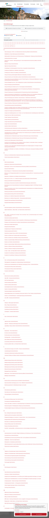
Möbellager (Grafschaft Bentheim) (10, 375)
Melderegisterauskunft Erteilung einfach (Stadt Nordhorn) (14, 364)
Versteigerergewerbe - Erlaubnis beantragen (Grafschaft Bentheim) (15, 480)
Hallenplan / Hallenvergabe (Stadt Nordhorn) (12, 302)
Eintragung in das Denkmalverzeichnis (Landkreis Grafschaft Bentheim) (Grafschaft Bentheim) (19, 222)
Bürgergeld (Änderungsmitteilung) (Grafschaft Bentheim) (13, 200)
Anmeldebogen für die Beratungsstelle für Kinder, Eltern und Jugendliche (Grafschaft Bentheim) (20, 68)
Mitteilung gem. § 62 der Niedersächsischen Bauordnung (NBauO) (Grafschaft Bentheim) (19, 373)
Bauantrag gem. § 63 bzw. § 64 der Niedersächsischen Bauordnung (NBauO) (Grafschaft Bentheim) (20, 166)
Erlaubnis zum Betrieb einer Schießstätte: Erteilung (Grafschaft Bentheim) (16, 237)
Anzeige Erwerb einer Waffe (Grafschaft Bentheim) (13, 115)
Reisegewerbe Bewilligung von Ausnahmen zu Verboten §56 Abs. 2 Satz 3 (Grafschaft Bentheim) (20, 417)
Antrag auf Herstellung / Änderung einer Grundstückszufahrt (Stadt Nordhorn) (17, 103)
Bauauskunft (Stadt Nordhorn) (9, 168)
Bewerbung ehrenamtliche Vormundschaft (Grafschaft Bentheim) (15, 191)
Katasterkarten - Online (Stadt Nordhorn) (11, 330)
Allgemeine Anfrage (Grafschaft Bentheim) (11, 63)
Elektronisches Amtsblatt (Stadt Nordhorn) (11, 224)
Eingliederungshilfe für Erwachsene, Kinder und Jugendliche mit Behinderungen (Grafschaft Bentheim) (21, 220)
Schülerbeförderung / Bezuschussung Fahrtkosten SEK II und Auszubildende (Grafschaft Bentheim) (20, 437)
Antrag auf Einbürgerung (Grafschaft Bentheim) (12, 84)
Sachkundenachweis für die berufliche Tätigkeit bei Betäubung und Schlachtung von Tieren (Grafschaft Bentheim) (23, 433)
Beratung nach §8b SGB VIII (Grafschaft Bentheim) (13, 180)
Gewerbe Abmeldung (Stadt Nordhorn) (11, 282)
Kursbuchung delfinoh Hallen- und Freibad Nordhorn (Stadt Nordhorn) (16, 343)
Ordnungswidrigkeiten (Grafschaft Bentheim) (12, 394)
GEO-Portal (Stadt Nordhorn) (9, 280)
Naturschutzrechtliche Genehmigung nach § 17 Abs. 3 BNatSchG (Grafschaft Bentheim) (18, 382)
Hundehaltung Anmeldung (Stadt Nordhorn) (11, 309)
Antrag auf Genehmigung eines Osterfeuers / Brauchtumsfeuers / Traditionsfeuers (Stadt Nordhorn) (20, 97)
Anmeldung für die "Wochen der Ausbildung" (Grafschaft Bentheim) (15, 72)
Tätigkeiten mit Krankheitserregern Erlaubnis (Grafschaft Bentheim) (15, 451)
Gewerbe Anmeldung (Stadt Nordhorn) (11, 284)
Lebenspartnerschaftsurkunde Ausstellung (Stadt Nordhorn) (14, 353)
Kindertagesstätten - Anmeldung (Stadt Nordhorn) (12, 337)
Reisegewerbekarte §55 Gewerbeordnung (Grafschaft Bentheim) (15, 419)
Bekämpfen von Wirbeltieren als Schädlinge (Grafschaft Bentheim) (15, 176)
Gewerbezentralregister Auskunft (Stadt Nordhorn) (13, 291)
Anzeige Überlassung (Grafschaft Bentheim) (12, 119)
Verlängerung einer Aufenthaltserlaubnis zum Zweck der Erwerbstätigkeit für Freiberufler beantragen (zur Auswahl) (23, 478)
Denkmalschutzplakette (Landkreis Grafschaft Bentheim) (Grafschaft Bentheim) (17, 207)
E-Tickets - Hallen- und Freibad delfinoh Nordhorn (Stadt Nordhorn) (15, 250)
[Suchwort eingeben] (14, 38)
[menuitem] (15, 5)
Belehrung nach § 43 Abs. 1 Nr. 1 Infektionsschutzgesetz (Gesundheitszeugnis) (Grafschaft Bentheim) (21, 178)
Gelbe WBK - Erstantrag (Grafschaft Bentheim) (12, 278)
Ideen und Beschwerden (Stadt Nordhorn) (11, 316)
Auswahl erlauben (23, 514)
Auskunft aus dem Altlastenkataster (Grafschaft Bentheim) (14, 140)
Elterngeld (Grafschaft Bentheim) (10, 226)
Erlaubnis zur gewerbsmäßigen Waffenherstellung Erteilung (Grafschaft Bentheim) (18, 244)
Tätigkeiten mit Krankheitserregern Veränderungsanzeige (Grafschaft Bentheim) (17, 453)
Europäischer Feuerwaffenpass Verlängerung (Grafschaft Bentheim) (15, 255)
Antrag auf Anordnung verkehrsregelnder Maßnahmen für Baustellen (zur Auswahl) (18, 74)
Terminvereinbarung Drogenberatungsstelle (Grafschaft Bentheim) (15, 455)
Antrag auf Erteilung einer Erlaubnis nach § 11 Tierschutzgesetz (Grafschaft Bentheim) (18, 86)
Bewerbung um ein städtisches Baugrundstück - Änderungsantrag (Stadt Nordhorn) (18, 198)
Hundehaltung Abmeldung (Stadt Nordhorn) (11, 307)
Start (4, 20)
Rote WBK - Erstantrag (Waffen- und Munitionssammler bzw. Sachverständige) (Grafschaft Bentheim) (21, 428)
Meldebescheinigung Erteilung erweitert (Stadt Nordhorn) (14, 362)
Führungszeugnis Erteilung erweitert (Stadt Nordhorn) (13, 268)
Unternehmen (19, 35)
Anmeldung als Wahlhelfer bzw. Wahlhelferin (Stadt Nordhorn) (14, 70)
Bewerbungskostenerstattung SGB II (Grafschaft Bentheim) (14, 193)
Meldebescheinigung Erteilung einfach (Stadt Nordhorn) (13, 360)
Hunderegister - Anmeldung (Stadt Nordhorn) (12, 311)
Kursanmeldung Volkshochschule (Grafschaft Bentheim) (13, 341)
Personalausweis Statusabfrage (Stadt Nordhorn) (12, 401)
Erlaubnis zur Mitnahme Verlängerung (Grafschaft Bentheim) (14, 248)
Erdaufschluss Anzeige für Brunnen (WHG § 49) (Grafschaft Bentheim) (16, 233)
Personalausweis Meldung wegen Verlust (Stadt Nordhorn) (14, 399)
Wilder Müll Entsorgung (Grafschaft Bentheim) (12, 503)
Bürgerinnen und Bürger (9, 35)
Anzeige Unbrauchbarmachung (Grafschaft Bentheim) (13, 121)
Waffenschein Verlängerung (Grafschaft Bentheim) (13, 494)
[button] (41, 5)
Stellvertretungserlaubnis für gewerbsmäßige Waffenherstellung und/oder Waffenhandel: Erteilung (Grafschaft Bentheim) (24, 444)
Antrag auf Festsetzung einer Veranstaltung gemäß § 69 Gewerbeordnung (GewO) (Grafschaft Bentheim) (21, 92)
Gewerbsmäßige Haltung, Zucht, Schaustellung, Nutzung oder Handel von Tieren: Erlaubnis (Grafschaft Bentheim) (23, 293)
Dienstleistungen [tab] (24, 31)
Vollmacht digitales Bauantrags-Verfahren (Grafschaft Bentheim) (15, 485)
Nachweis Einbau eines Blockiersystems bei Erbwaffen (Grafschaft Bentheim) (17, 380)
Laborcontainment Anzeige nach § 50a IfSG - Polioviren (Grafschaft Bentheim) (17, 348)
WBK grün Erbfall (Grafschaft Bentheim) (11, 496)
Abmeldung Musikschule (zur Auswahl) (11, 58)
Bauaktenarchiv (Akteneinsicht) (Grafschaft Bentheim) (13, 164)
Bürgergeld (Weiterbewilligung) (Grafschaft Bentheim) (13, 202)
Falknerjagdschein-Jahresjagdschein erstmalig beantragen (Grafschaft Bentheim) (17, 262)
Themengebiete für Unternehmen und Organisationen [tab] (34, 28)
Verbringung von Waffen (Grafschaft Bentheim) (12, 474)
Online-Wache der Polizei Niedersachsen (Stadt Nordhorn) (14, 392)
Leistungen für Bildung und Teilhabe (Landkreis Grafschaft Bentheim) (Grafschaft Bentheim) (19, 355)
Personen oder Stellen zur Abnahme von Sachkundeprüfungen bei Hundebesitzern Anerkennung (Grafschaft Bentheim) (23, 403)
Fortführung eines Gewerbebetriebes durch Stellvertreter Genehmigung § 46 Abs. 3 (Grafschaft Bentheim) (21, 264)
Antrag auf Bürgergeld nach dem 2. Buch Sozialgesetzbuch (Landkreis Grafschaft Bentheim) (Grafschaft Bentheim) (23, 82)
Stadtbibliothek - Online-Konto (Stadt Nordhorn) (12, 439)
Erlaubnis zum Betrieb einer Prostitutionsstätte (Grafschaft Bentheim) (15, 235)
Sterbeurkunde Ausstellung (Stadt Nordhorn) (12, 446)
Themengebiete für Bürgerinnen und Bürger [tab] (13, 28)
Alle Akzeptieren (39, 514)
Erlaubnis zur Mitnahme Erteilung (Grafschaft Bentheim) (13, 246)
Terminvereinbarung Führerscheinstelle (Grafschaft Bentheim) (14, 457)
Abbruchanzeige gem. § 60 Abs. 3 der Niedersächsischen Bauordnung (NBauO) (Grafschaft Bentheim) (21, 51)
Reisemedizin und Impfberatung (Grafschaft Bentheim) (13, 421)
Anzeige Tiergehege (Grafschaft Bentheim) (11, 117)
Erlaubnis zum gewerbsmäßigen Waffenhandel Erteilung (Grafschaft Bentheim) (17, 239)
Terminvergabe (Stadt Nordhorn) (10, 462)
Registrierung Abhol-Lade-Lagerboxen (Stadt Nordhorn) (13, 415)
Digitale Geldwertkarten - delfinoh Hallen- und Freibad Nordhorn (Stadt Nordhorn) (17, 209)
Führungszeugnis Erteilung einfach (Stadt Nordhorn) (13, 266)
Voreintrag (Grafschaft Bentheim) (10, 487)
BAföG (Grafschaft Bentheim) (9, 162)
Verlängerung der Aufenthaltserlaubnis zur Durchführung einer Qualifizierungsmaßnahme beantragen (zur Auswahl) (23, 476)
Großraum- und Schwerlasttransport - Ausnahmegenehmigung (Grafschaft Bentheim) (18, 295)
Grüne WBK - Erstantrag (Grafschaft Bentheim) (12, 297)
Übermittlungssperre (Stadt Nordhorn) (11, 467)
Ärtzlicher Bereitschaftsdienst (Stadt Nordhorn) (12, 157)
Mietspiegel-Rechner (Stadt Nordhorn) (11, 371)
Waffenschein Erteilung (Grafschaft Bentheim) (12, 492)
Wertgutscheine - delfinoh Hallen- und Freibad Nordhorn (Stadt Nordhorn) (16, 501)
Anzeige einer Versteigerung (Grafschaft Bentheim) (13, 110)
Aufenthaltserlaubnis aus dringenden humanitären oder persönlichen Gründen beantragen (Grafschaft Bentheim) (22, 130)
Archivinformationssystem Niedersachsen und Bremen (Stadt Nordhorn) (16, 128)
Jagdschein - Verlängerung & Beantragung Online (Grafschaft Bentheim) (16, 323)
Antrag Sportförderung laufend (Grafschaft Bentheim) (13, 105)
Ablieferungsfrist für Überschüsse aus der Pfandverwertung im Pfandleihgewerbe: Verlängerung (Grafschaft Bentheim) (23, 56)
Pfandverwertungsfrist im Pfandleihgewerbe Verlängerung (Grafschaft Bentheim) (17, 405)
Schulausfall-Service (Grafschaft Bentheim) (11, 435)
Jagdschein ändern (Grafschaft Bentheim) (11, 321)
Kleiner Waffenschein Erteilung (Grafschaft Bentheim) (13, 339)
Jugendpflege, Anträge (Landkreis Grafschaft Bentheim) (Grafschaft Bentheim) (17, 325)
